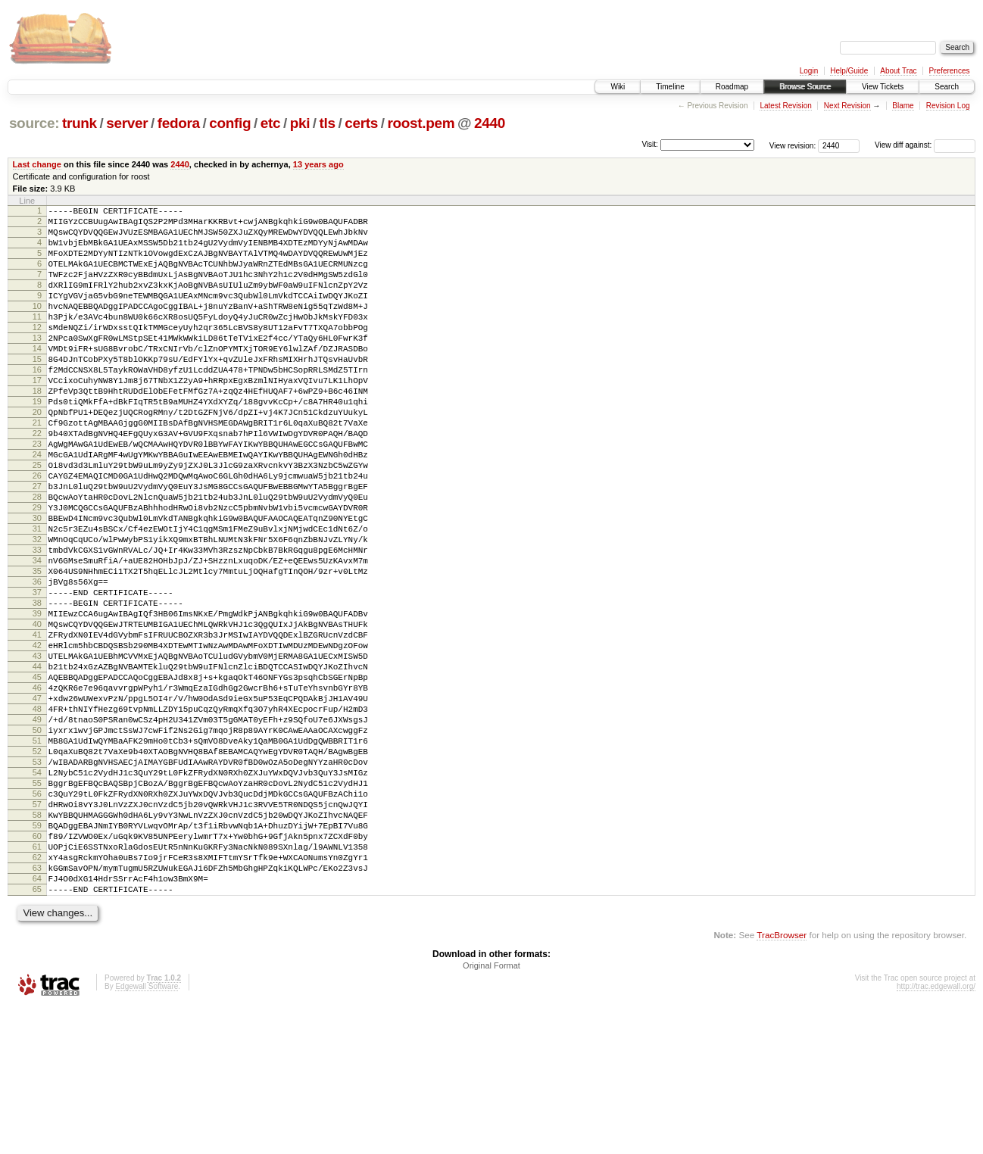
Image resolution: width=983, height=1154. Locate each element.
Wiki (617, 87)
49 (37, 828)
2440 (489, 123)
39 (37, 699)
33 (37, 622)
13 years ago (318, 164)
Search (947, 87)
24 (37, 506)
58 (37, 944)
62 (37, 995)
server (127, 123)
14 (37, 377)
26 (37, 532)
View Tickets (882, 87)
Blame (902, 105)
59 (37, 957)
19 (37, 442)
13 (37, 365)
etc (270, 123)
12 (37, 352)
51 (37, 854)
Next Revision (847, 105)
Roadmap (732, 87)
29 (37, 570)
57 (37, 931)
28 (37, 558)
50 (37, 841)
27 (37, 545)
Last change (37, 164)
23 (37, 493)
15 (37, 390)
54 (37, 892)
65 (37, 1034)
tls (327, 123)
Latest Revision (785, 105)
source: (34, 123)
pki (300, 123)
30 (37, 583)
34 (37, 635)
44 (37, 764)
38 (37, 686)
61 (37, 982)
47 (37, 802)
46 (37, 789)
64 (37, 1021)
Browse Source (805, 87)
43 (37, 751)
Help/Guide (849, 71)
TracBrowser (782, 1082)
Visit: (649, 144)
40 (37, 712)
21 (37, 468)
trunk (79, 123)
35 (37, 648)
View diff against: (925, 145)
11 (37, 339)
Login (809, 71)
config (230, 123)
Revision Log (948, 105)
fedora (179, 123)
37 (37, 673)
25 (37, 519)
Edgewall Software (146, 1134)
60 (37, 970)
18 (37, 429)
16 (37, 403)
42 (37, 738)
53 (37, 879)
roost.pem (420, 123)
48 (37, 815)
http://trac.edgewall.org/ (936, 1134)
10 (37, 326)
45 (37, 776)
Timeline (670, 87)
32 (37, 609)
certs (361, 123)
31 (37, 596)
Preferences (949, 71)
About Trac (898, 71)
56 (37, 918)
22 (37, 480)
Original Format (491, 1113)
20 (37, 455)
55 (37, 905)
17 (37, 416)
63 (37, 1008)
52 (37, 867)
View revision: (792, 145)
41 (37, 725)
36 (37, 661)
